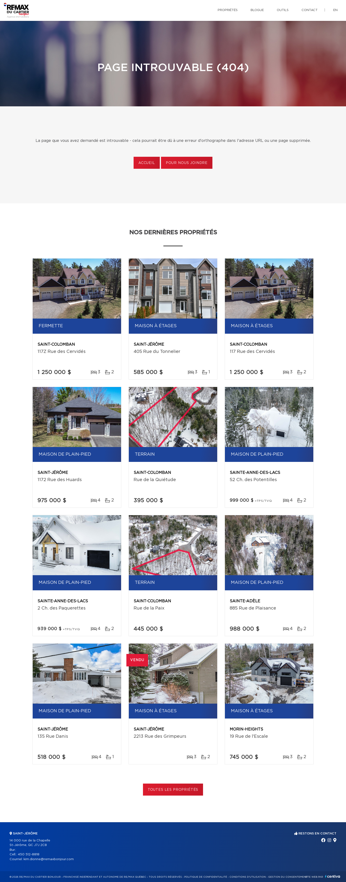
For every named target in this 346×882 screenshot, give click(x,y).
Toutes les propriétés (173, 789)
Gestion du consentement (288, 877)
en (335, 10)
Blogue (257, 10)
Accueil (146, 163)
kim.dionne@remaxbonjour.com (49, 859)
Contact (310, 10)
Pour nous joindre (187, 163)
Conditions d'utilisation (247, 877)
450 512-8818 (28, 854)
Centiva (332, 876)
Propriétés (228, 10)
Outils (283, 10)
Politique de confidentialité (205, 877)
